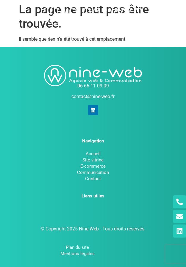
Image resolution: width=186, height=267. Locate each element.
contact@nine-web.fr (93, 96)
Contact (93, 178)
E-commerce (93, 166)
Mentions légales (77, 253)
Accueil (93, 153)
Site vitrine (93, 160)
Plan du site (77, 247)
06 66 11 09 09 (93, 86)
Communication (93, 172)
